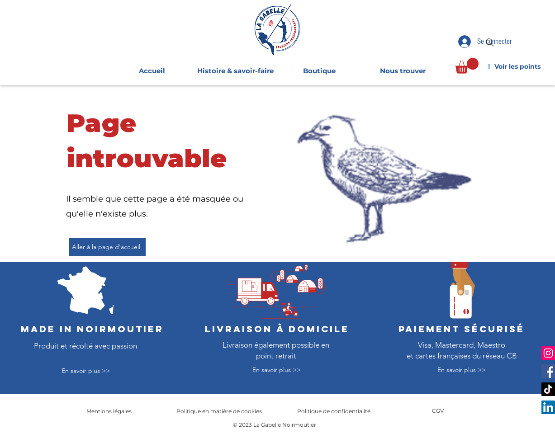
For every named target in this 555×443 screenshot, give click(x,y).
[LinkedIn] (548, 407)
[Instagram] (548, 353)
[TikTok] (548, 389)
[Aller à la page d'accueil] (107, 247)
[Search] (489, 42)
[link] (467, 66)
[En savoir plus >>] (85, 371)
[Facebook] (548, 371)
